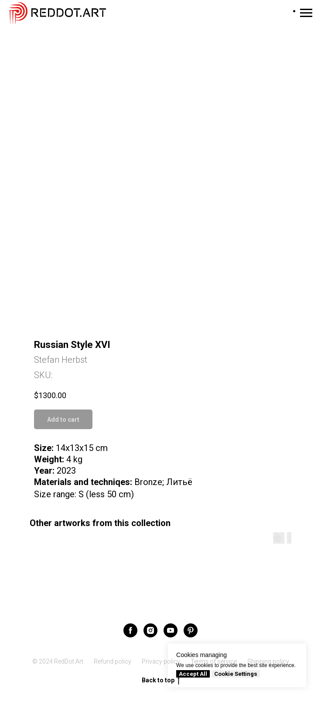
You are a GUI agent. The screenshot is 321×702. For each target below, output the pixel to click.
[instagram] (150, 630)
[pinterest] (191, 630)
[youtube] (171, 630)
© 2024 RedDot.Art (57, 661)
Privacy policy (161, 661)
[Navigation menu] (306, 13)
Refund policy (112, 661)
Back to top (161, 681)
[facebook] (130, 630)
